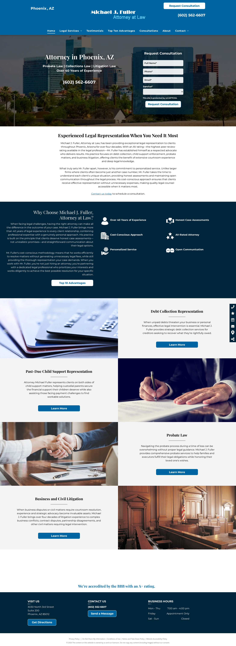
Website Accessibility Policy (156, 639)
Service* (148, 86)
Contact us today (101, 193)
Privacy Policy (74, 639)
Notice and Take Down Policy (133, 639)
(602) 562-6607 (191, 15)
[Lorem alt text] (118, 567)
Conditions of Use (114, 639)
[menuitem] (51, 30)
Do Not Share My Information (93, 639)
